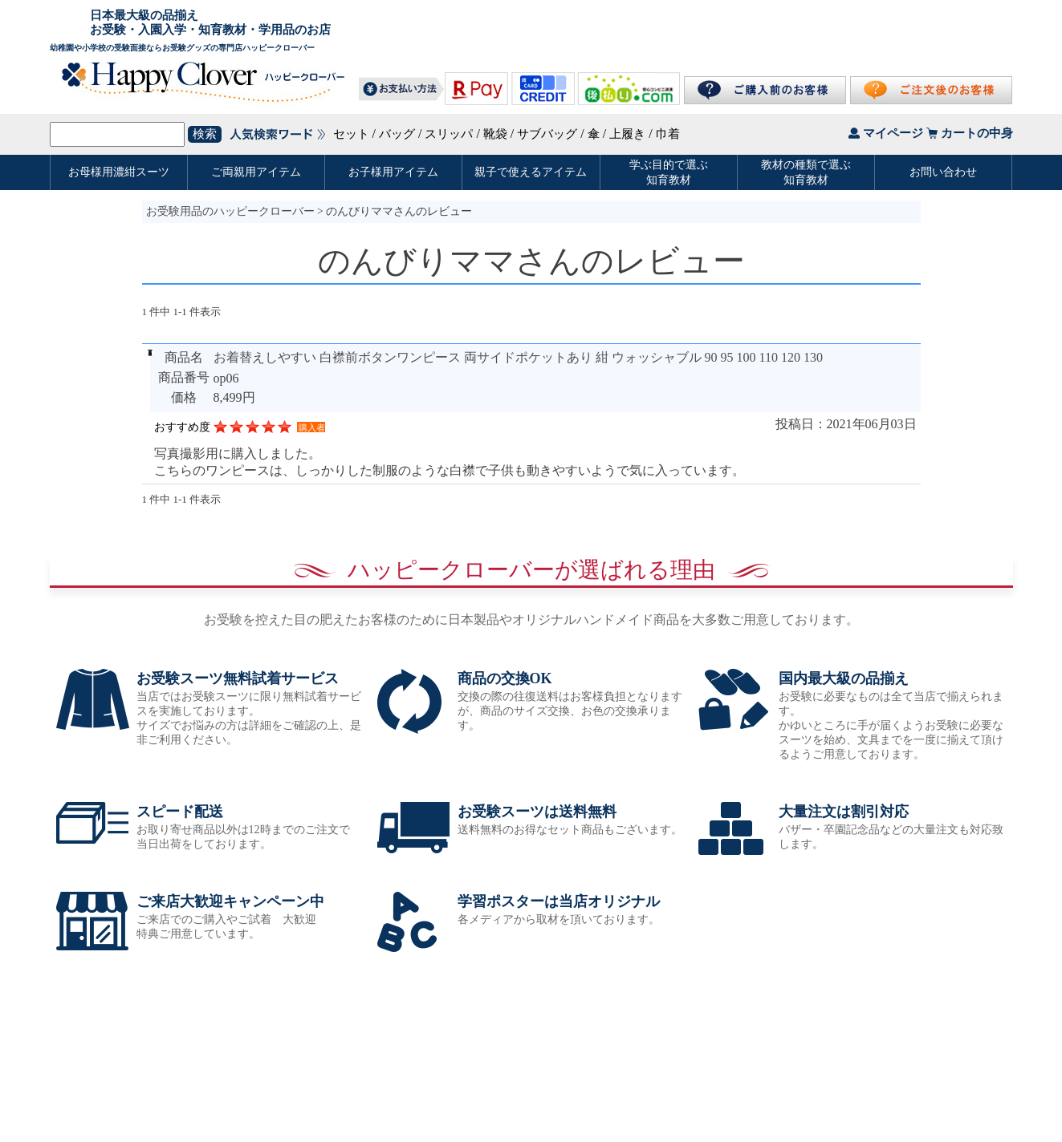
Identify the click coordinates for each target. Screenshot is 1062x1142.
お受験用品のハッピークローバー (230, 211)
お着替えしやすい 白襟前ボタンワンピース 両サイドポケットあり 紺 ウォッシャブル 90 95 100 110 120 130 (518, 357)
